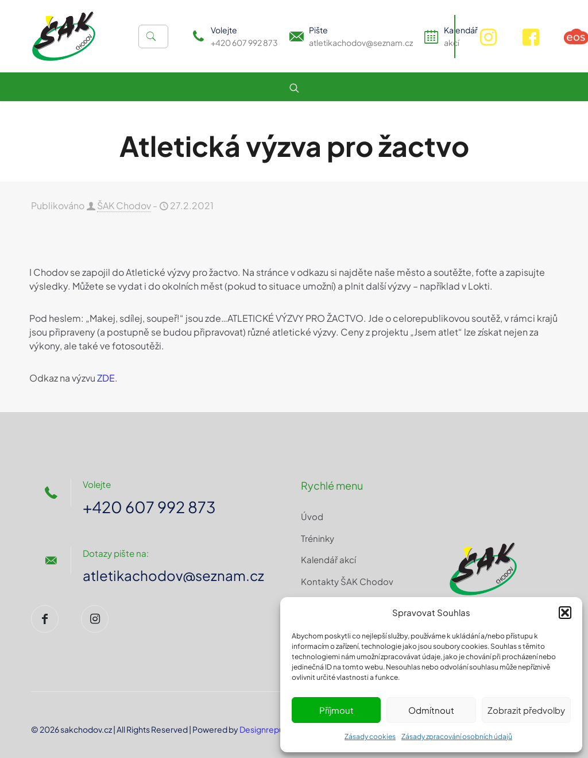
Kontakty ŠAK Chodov (347, 581)
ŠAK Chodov (124, 205)
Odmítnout (431, 710)
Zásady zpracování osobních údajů (456, 736)
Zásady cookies (370, 736)
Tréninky (317, 538)
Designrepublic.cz (273, 729)
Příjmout (336, 710)
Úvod (312, 516)
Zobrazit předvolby (526, 710)
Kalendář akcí (328, 559)
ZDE (106, 378)
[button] (565, 612)
